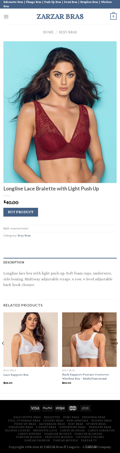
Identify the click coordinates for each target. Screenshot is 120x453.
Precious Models (59, 437)
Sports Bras (96, 424)
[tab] (60, 262)
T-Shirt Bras (46, 427)
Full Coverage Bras (24, 420)
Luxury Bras (53, 420)
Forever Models (29, 437)
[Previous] (3, 352)
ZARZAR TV (89, 440)
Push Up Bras (25, 424)
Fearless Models (57, 433)
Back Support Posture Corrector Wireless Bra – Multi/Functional (85, 376)
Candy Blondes (72, 430)
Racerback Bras (52, 424)
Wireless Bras (100, 427)
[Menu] (6, 16)
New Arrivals (77, 420)
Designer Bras (93, 417)
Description (13, 262)
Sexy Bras (68, 32)
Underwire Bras (72, 427)
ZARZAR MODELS (65, 440)
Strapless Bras (21, 427)
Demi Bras (71, 417)
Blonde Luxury (17, 430)
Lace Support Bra (15, 374)
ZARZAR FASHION (37, 440)
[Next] (117, 352)
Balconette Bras (27, 417)
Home (48, 32)
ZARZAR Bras (60, 16)
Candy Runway (29, 433)
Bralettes (52, 417)
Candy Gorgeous (101, 430)
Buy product (21, 212)
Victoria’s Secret (90, 437)
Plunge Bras (101, 420)
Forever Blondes (88, 433)
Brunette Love (45, 430)
